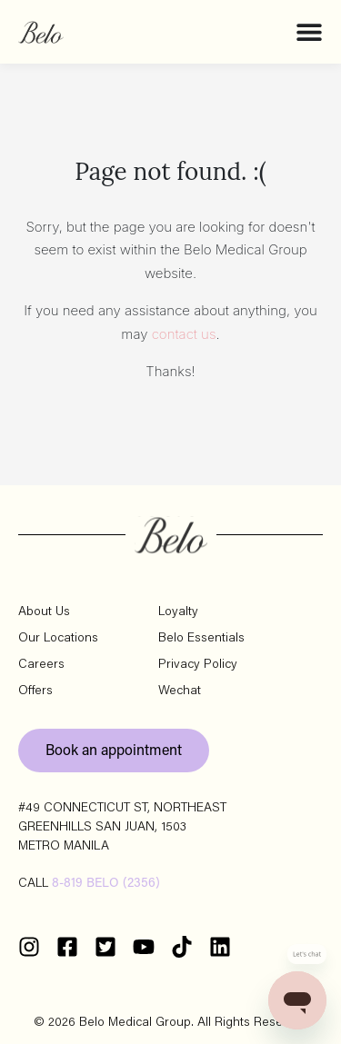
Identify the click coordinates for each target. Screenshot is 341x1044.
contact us (184, 334)
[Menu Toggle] (309, 31)
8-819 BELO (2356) (106, 884)
